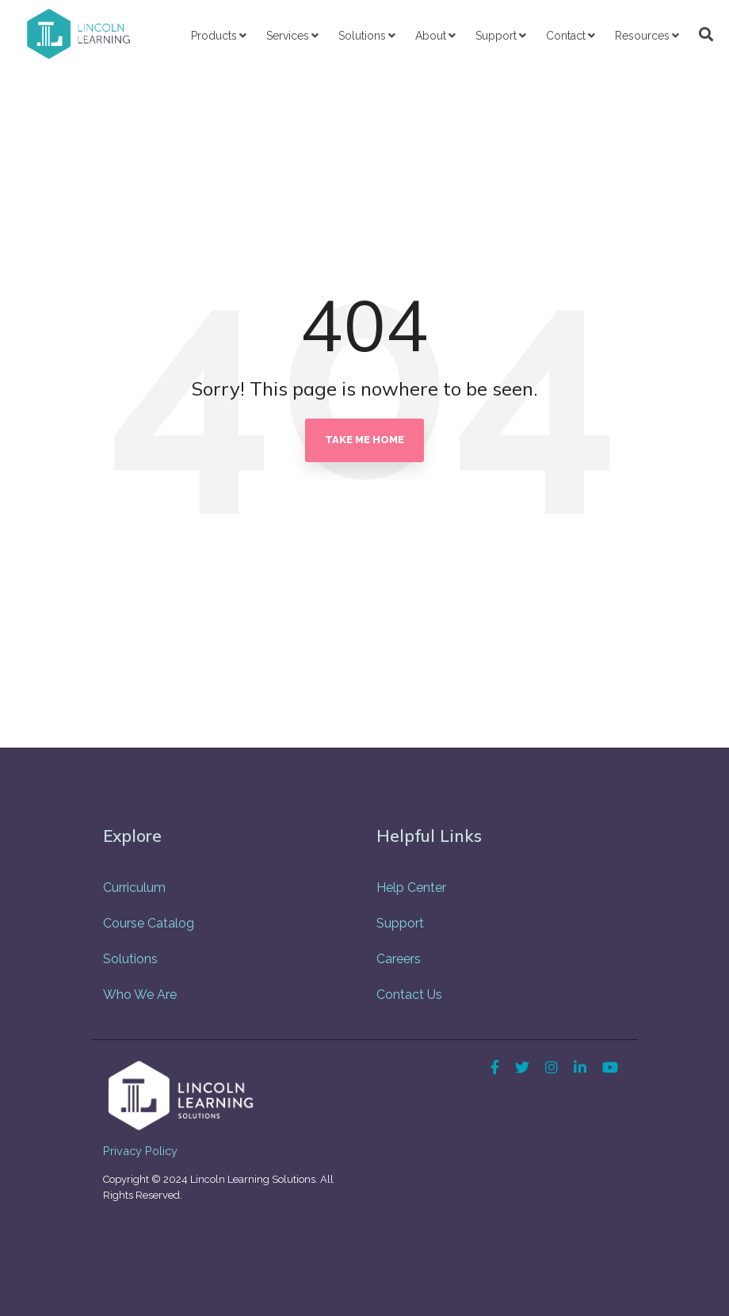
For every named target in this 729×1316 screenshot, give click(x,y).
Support (496, 35)
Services (287, 35)
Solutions (362, 35)
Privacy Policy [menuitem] (140, 1150)
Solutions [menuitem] (130, 958)
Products (214, 35)
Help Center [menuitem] (411, 887)
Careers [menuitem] (398, 958)
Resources (642, 35)
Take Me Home (364, 440)
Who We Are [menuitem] (140, 994)
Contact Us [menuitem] (409, 994)
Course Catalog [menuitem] (148, 923)
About (430, 35)
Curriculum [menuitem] (134, 887)
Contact (566, 35)
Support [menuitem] (400, 923)
